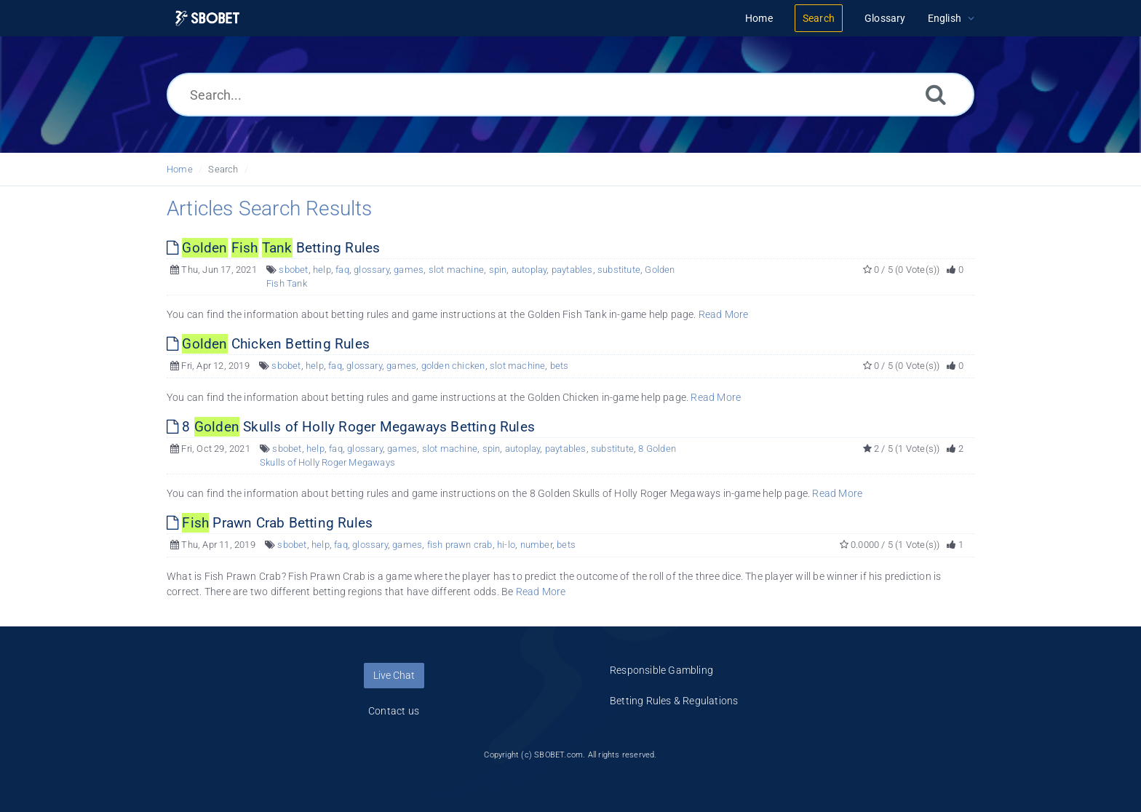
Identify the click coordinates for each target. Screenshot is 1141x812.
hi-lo (506, 544)
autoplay (529, 269)
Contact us (393, 711)
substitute (618, 269)
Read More (724, 314)
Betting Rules (273, 247)
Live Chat (394, 675)
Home (180, 169)
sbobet (293, 269)
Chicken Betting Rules (268, 343)
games (409, 269)
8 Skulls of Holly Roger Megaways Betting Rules (351, 426)
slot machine (456, 269)
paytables (572, 269)
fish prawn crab (460, 544)
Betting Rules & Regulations (674, 700)
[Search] (935, 94)
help (322, 269)
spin (498, 269)
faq (342, 269)
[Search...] (570, 94)
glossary (371, 269)
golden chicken (453, 365)
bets (559, 365)
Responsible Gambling (661, 670)
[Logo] (207, 18)
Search (223, 169)
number (536, 544)
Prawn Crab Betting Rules (270, 522)
